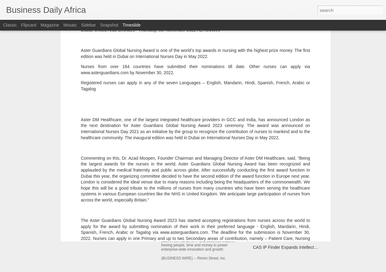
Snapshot (109, 25)
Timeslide (132, 25)
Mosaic (70, 25)
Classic (10, 25)
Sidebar (88, 25)
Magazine (50, 25)
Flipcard (28, 25)
